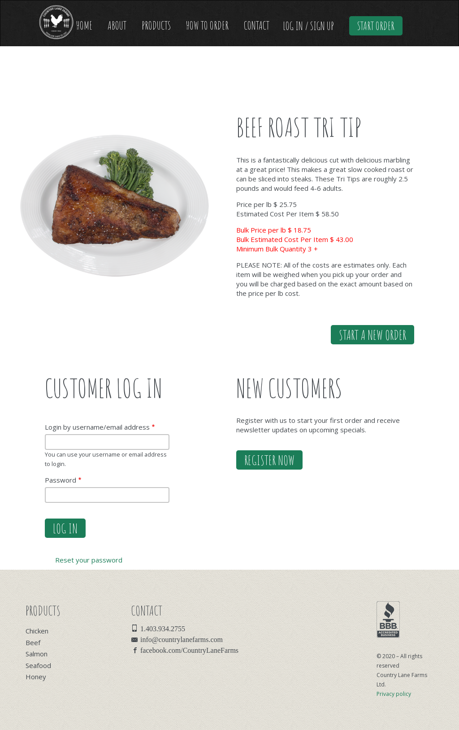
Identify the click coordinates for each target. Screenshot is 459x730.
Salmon (37, 653)
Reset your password (88, 559)
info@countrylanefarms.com (181, 638)
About (117, 25)
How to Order (207, 25)
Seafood (38, 665)
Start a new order (372, 334)
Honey (36, 676)
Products (156, 25)
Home (84, 25)
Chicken (37, 630)
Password (60, 479)
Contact (256, 25)
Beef (33, 642)
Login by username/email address (97, 426)
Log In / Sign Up (308, 26)
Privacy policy (394, 694)
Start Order (375, 26)
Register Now (269, 460)
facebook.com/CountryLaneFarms (189, 649)
